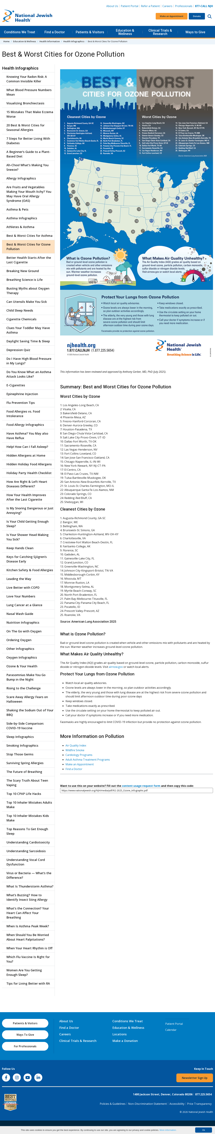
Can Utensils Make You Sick (26, 302)
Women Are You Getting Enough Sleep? (24, 972)
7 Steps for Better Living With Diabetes (28, 140)
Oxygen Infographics (21, 657)
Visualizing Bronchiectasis (25, 103)
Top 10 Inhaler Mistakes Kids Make (27, 818)
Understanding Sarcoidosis (26, 851)
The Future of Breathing (24, 772)
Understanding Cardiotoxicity (28, 842)
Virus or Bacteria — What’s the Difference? (28, 875)
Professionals (183, 6)
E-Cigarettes (15, 385)
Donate (197, 16)
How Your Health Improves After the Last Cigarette (26, 497)
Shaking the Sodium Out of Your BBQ (29, 712)
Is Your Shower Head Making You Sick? (27, 537)
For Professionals (25, 1046)
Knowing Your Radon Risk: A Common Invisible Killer (26, 79)
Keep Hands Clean (19, 548)
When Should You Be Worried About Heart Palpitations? (27, 937)
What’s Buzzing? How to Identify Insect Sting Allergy (27, 897)
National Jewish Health (200, 1111)
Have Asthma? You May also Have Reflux (27, 435)
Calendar (171, 1030)
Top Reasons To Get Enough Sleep (27, 831)
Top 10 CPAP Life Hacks (23, 794)
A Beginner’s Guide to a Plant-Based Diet (28, 154)
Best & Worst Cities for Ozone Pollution (28, 246)
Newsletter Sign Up (194, 1078)
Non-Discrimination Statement (147, 1104)
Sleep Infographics (20, 737)
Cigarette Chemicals (21, 319)
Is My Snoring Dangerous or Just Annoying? (29, 510)
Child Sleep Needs (19, 310)
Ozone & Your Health (21, 666)
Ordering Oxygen (18, 640)
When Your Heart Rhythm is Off (29, 948)
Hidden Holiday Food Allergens (29, 464)
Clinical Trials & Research (160, 32)
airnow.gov (116, 667)
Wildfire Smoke (75, 750)
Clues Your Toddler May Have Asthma (28, 330)
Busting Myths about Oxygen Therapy (27, 290)
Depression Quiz (18, 350)
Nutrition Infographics (22, 622)
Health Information (49, 41)
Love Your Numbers (20, 596)
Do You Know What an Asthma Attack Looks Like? (28, 374)
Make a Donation (125, 1041)
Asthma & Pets (17, 209)
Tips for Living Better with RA (28, 983)
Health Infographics (73, 41)
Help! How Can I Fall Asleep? (27, 447)
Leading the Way (18, 579)
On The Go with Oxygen (23, 631)
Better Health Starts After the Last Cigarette (28, 260)
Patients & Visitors (90, 32)
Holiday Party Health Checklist (29, 473)
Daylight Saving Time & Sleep (28, 341)
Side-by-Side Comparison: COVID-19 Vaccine (25, 725)
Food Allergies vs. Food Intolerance (23, 413)
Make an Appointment (171, 16)
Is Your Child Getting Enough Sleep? (27, 523)
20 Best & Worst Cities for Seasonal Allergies (25, 127)
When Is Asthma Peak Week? (27, 926)
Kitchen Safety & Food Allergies (29, 570)
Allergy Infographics (21, 178)
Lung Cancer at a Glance (24, 605)
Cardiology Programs (79, 755)
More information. (168, 1130)
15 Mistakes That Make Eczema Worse (29, 114)
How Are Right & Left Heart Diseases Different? (26, 484)
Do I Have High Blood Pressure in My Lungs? (28, 361)
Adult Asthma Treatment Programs (88, 759)
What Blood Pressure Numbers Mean (29, 92)
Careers (168, 6)
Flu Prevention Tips (20, 403)
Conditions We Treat (19, 32)
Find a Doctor (55, 32)
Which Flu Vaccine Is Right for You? (28, 959)
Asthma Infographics (21, 218)
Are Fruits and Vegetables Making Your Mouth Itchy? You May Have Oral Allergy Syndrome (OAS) (28, 194)
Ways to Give (195, 32)
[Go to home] (27, 16)
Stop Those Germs (19, 754)
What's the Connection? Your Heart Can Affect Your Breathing (27, 912)
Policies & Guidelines (112, 1104)
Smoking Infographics (22, 745)
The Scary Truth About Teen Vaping (27, 782)
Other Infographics (20, 649)
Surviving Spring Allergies (25, 763)
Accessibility (176, 1104)
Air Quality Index (76, 745)
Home (6, 41)
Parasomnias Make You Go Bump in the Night (26, 677)
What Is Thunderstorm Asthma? (29, 886)
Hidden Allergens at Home (25, 455)
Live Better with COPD (22, 587)
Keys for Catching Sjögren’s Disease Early (26, 559)
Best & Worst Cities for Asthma (29, 236)
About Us (112, 6)
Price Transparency (199, 1104)
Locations (119, 1034)
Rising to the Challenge (23, 688)
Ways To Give (25, 1035)
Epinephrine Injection (22, 394)
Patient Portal (129, 6)
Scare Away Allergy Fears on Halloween (27, 699)
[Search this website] (209, 16)
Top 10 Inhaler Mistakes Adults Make (29, 804)
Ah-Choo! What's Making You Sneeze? (27, 167)
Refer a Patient (150, 6)
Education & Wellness (125, 32)
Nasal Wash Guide (19, 614)
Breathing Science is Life (24, 280)
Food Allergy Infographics (25, 425)
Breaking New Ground (22, 271)
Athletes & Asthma (20, 227)
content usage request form (141, 786)
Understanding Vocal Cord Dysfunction (25, 862)
